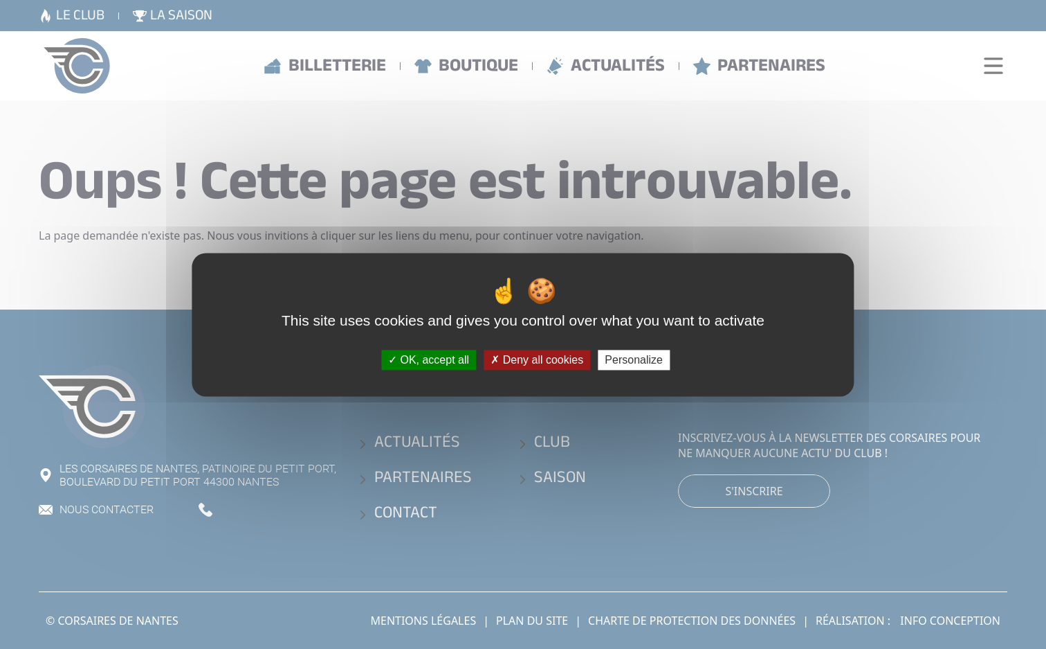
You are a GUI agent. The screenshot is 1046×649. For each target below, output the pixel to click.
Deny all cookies (536, 360)
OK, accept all (428, 360)
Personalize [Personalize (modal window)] (634, 360)
